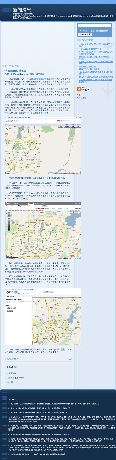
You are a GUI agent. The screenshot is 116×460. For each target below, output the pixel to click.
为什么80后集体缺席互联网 (90, 49)
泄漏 (58, 102)
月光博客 (40, 74)
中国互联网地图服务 (45, 79)
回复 (63, 349)
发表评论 (12, 373)
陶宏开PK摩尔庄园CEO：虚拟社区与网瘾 (96, 77)
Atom (21, 378)
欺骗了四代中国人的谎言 (89, 69)
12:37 (16, 359)
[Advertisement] (37, 44)
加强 (33, 79)
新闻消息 (22, 9)
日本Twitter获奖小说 (87, 66)
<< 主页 (10, 382)
